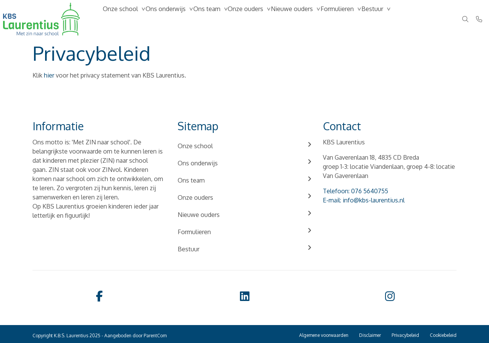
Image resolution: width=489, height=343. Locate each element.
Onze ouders (271, 19)
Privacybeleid (405, 335)
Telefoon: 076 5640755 (355, 191)
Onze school (124, 19)
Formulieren (377, 19)
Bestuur (420, 19)
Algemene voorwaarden (323, 335)
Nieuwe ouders (325, 19)
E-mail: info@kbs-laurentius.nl (364, 200)
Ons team (225, 19)
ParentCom (155, 335)
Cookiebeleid (443, 335)
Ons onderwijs (177, 19)
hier (49, 75)
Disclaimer (370, 335)
